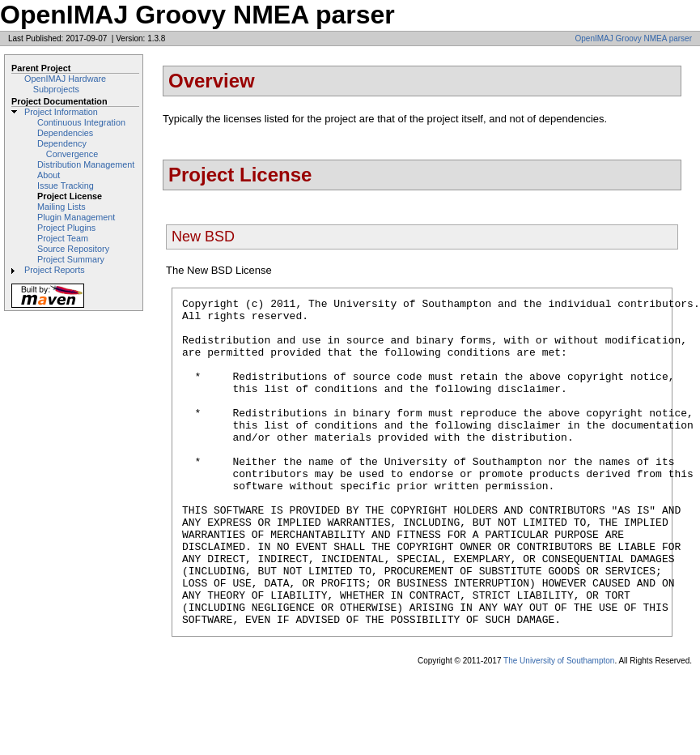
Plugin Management (76, 217)
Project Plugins (66, 227)
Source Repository (73, 249)
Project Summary (70, 259)
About (48, 175)
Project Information (61, 112)
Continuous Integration (81, 122)
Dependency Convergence (67, 149)
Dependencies (65, 133)
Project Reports (54, 270)
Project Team (62, 238)
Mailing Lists (61, 206)
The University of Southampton (558, 726)
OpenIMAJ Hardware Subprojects (65, 84)
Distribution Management (85, 164)
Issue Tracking (65, 185)
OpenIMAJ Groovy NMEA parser (634, 38)
